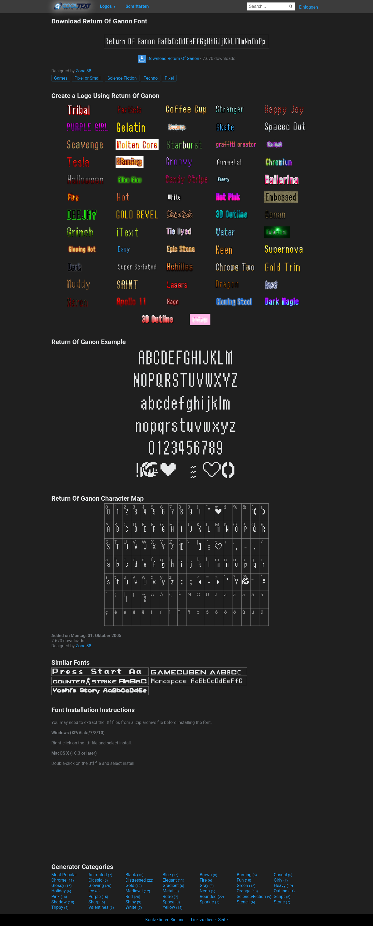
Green (246, 885)
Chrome (62, 880)
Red (132, 896)
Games (60, 78)
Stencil (246, 901)
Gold (133, 885)
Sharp (96, 901)
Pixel (169, 78)
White (133, 907)
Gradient (173, 885)
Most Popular (64, 874)
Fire (206, 880)
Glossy (61, 885)
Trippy (60, 907)
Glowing (99, 885)
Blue (170, 874)
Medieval (137, 890)
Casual (283, 874)
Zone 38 (83, 70)
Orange (247, 890)
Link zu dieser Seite (209, 919)
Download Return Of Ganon (168, 58)
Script (282, 896)
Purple (98, 896)
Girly (281, 880)
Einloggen (308, 7)
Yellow (172, 907)
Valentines (101, 907)
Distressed (139, 880)
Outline (284, 890)
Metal (171, 890)
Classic (98, 880)
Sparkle (209, 901)
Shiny (133, 901)
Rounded (212, 896)
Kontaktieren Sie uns (165, 919)
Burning (247, 874)
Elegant (173, 880)
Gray (207, 885)
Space (171, 901)
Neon (207, 890)
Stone (282, 901)
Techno (150, 78)
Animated (100, 874)
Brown (208, 874)
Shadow (62, 901)
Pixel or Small (87, 78)
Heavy (283, 885)
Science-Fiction (122, 78)
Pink (59, 896)
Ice (93, 890)
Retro (170, 896)
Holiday (61, 890)
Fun (244, 880)
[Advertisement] (25, 98)
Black (134, 874)
